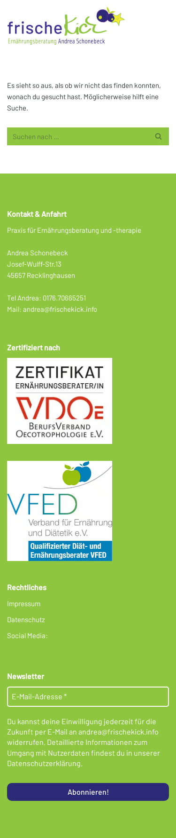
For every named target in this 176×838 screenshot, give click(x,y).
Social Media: (27, 635)
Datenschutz (26, 619)
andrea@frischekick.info (60, 309)
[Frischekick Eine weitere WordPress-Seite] (68, 26)
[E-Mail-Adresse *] (88, 696)
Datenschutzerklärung (44, 763)
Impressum (23, 603)
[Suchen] (77, 136)
